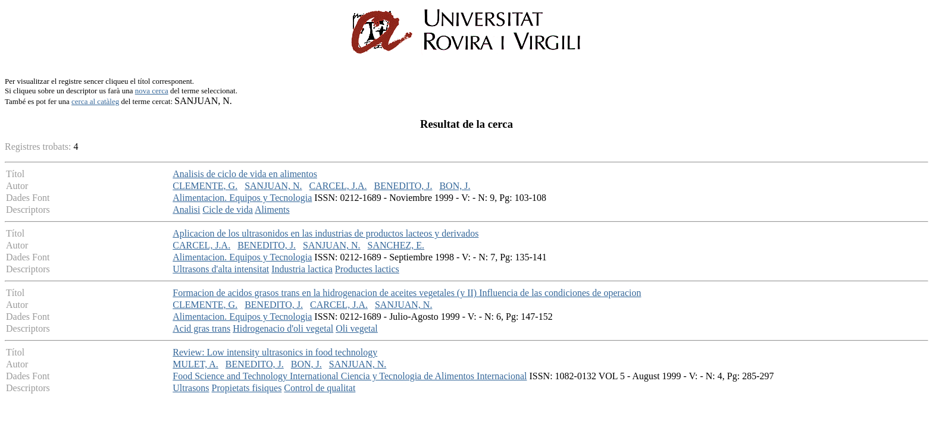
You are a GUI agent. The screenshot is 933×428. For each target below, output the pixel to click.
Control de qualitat (319, 388)
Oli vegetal (357, 328)
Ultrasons (191, 388)
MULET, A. (195, 364)
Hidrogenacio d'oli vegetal (283, 328)
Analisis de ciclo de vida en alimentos (245, 174)
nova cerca (151, 90)
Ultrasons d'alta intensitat (221, 269)
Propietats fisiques (247, 388)
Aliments (272, 209)
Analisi (186, 209)
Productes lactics (367, 269)
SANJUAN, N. (273, 186)
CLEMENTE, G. (205, 186)
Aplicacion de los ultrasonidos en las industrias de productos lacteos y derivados (325, 233)
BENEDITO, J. (403, 186)
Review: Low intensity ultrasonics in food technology (275, 352)
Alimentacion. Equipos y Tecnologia (242, 198)
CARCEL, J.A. (338, 186)
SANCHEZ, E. (396, 245)
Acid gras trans (201, 328)
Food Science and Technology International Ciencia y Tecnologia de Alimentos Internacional (350, 376)
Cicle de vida (227, 209)
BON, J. (454, 186)
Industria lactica (302, 269)
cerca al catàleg (95, 101)
